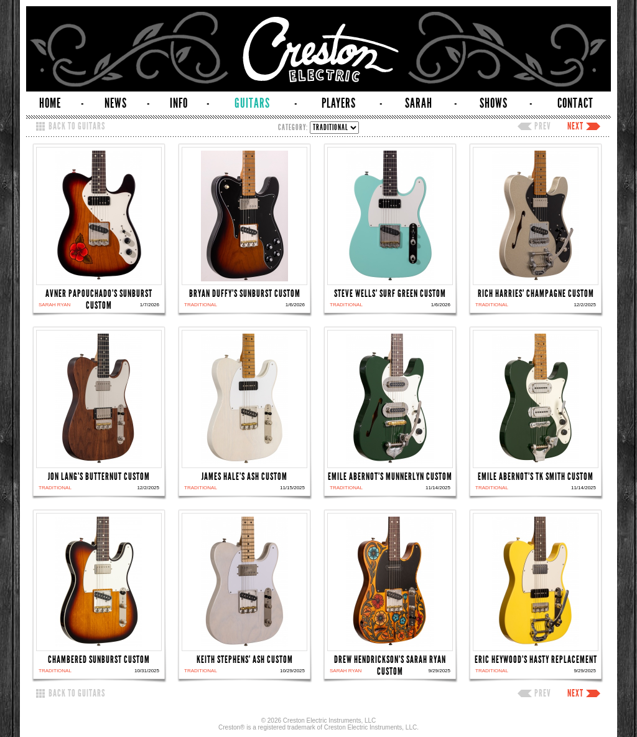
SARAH (418, 103)
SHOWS (494, 103)
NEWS (116, 103)
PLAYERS (339, 103)
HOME (50, 103)
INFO (179, 103)
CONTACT (575, 103)
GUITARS (252, 103)
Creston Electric (318, 49)
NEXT (575, 126)
